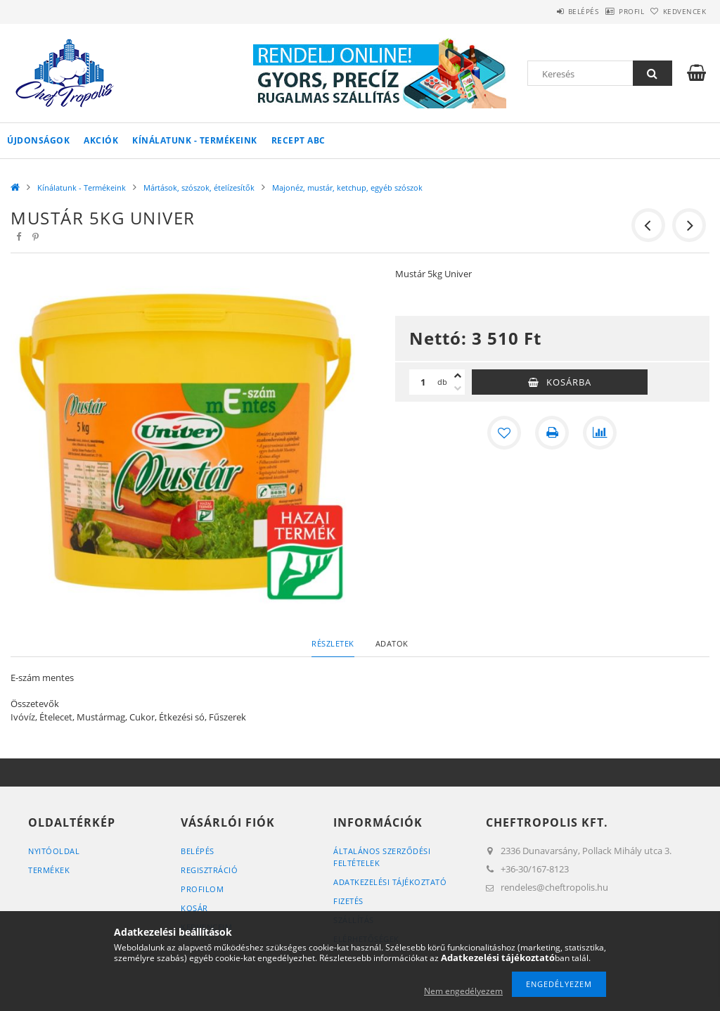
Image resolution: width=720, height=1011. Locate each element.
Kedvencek (677, 11)
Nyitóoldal (53, 851)
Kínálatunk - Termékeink (194, 140)
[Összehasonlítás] (600, 433)
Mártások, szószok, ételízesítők (199, 187)
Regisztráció (209, 870)
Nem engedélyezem (463, 991)
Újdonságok (38, 140)
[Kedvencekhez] (504, 433)
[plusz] (458, 375)
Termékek (49, 870)
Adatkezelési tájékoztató (389, 882)
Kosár (194, 908)
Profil (609, 11)
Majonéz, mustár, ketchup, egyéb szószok (347, 187)
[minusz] (458, 388)
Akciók (101, 140)
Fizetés (348, 901)
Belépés (547, 11)
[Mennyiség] (423, 382)
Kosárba (568, 382)
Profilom (202, 889)
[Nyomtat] (552, 433)
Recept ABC (298, 140)
